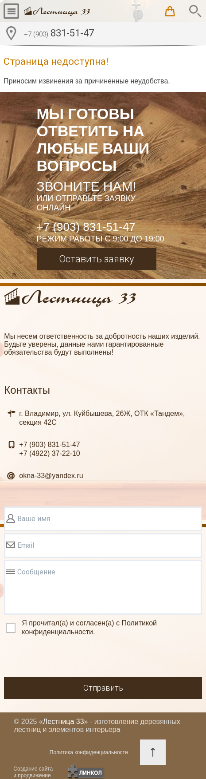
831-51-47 (59, 34)
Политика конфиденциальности (89, 752)
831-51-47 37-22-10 (49, 449)
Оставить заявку (96, 259)
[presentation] (71, 658)
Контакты (27, 390)
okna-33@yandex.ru (51, 475)
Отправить (103, 687)
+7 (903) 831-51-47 (86, 226)
